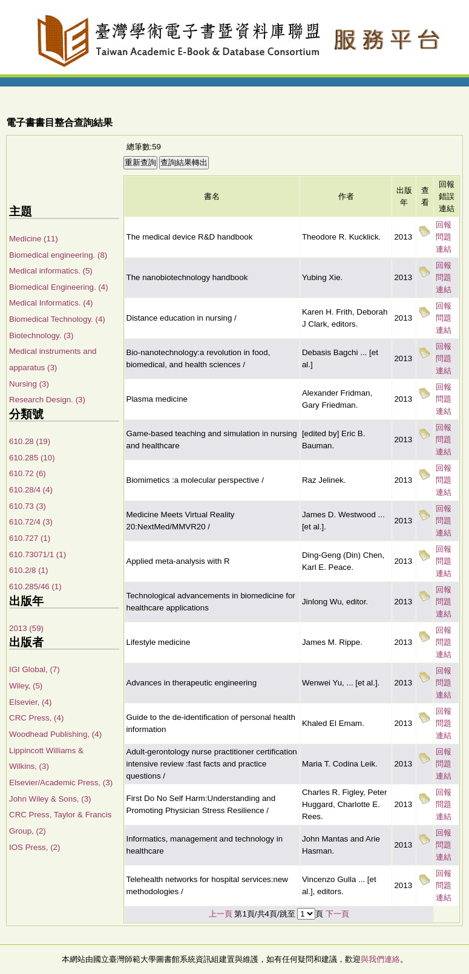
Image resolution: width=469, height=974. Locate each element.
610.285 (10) (32, 457)
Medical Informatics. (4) (51, 302)
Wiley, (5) (25, 685)
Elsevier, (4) (30, 702)
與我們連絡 (380, 959)
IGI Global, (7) (34, 669)
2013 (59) (26, 628)
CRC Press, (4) (36, 717)
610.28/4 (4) (31, 489)
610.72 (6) (27, 473)
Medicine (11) (33, 238)
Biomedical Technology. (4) (57, 319)
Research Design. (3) (47, 399)
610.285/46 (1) (35, 586)
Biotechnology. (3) (41, 335)
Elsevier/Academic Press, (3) (61, 782)
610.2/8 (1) (28, 570)
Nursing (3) (29, 383)
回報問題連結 (443, 236)
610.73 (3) (27, 506)
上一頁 (220, 913)
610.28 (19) (29, 441)
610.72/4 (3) (31, 521)
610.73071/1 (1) (37, 554)
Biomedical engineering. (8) (58, 255)
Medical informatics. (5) (51, 270)
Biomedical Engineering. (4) (58, 287)
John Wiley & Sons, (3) (50, 798)
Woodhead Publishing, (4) (55, 734)
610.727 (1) (29, 538)
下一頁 (337, 913)
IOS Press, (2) (34, 847)
